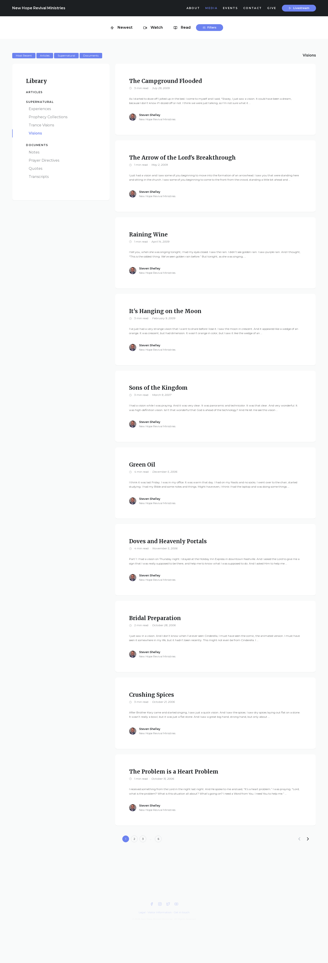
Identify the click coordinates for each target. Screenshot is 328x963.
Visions (35, 133)
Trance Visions (41, 125)
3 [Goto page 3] (143, 838)
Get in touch (181, 912)
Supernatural (39, 102)
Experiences (40, 109)
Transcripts (39, 177)
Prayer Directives (44, 160)
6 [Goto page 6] (158, 838)
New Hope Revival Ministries (38, 8)
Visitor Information (160, 912)
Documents (37, 145)
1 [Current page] (125, 838)
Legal (142, 912)
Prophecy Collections (48, 117)
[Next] (307, 839)
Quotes (35, 168)
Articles (34, 92)
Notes (34, 152)
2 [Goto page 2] (134, 838)
